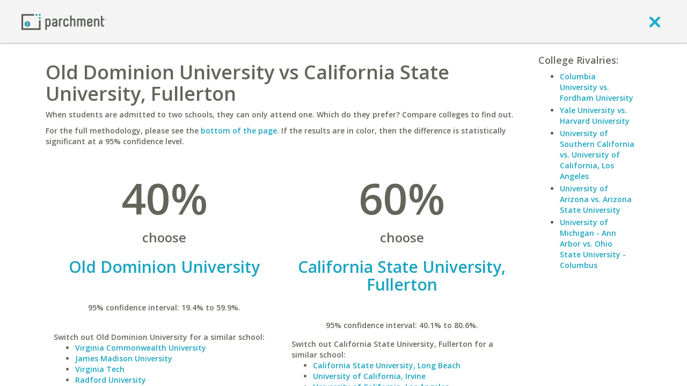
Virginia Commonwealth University (140, 348)
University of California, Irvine (369, 376)
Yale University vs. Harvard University (595, 115)
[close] (655, 21)
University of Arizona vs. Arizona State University (596, 199)
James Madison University (123, 358)
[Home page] (63, 21)
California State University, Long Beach (387, 365)
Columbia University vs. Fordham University (596, 87)
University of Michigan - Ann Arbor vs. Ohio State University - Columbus (593, 243)
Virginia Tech (100, 369)
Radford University (110, 380)
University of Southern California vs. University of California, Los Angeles (597, 154)
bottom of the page (239, 130)
